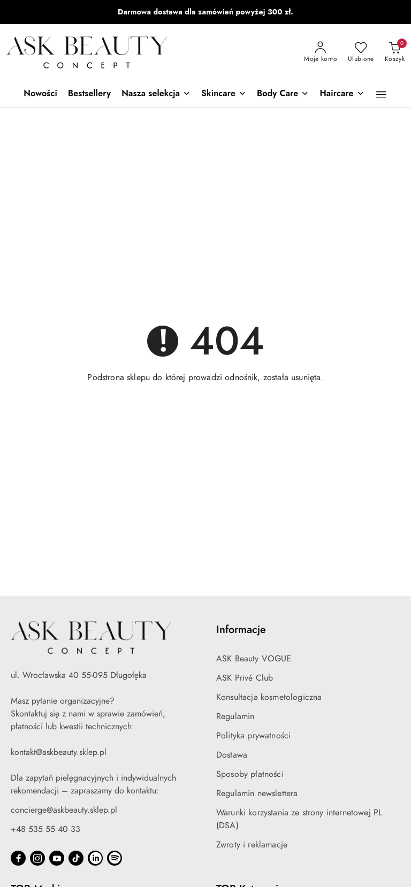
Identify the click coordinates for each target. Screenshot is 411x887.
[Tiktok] (75, 858)
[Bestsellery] (89, 94)
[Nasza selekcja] (156, 94)
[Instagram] (37, 858)
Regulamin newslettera (257, 793)
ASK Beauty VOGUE (254, 659)
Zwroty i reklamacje (251, 845)
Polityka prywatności (253, 736)
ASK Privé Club (244, 678)
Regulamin (235, 716)
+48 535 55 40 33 (45, 829)
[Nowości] (40, 94)
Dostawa (231, 755)
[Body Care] (283, 94)
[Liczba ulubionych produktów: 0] (361, 52)
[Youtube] (56, 858)
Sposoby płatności (250, 774)
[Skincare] (223, 94)
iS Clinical (176, 12)
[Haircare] (341, 94)
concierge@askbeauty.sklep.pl (64, 810)
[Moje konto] (320, 52)
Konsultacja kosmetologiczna (269, 697)
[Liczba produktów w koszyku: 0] (395, 52)
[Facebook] (18, 858)
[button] (381, 94)
